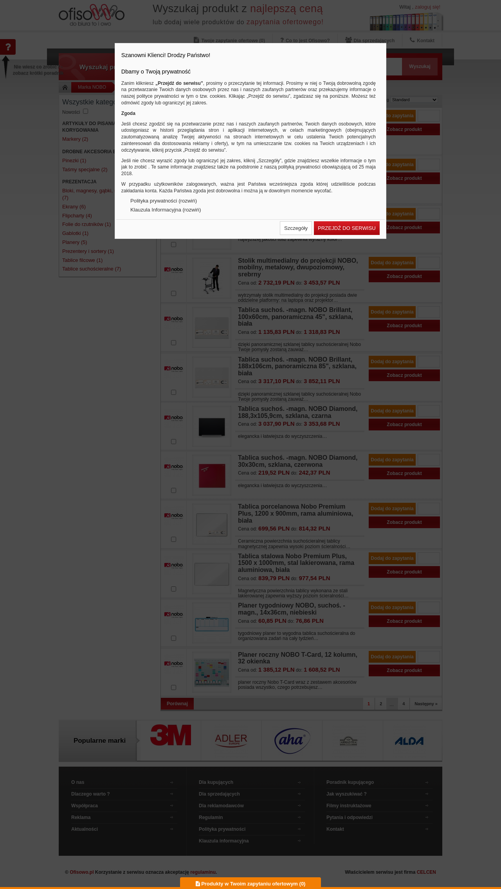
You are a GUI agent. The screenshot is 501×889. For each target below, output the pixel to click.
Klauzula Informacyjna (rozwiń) (165, 209)
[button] (296, 228)
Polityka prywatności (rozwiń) (163, 200)
